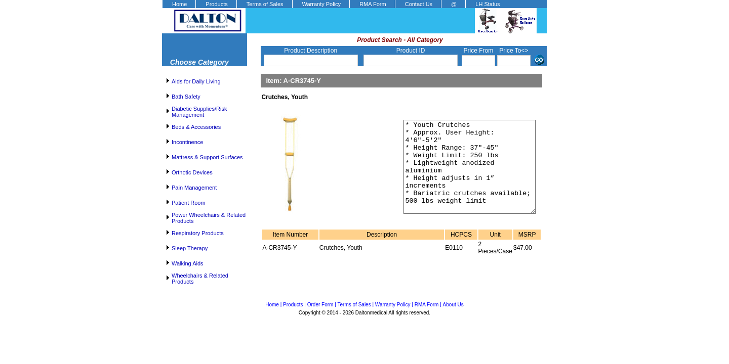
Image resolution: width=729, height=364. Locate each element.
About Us (453, 304)
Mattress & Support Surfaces (207, 157)
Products (216, 4)
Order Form (320, 304)
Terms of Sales (265, 4)
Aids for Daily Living (196, 81)
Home (179, 4)
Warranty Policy (321, 4)
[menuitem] (178, 4)
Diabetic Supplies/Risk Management (199, 112)
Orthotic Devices (192, 172)
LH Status (487, 4)
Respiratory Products (198, 233)
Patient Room (189, 203)
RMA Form (372, 4)
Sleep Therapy (190, 248)
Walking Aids (188, 263)
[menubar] (335, 4)
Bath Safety (186, 97)
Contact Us (418, 4)
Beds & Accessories (196, 127)
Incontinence (187, 142)
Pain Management (194, 188)
